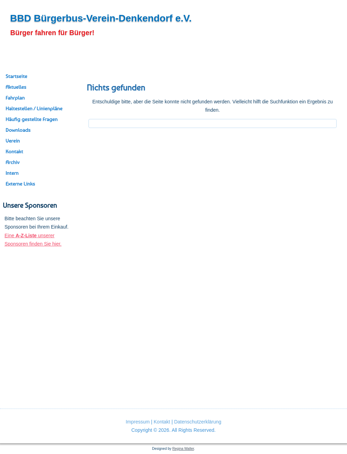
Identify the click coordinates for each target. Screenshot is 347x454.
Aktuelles (16, 87)
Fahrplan (15, 98)
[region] (39, 287)
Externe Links (20, 184)
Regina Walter (183, 449)
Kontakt (14, 151)
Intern (12, 173)
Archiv (12, 162)
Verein (13, 141)
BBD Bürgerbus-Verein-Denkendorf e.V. (101, 18)
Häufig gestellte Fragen (32, 119)
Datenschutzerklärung (197, 422)
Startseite (16, 76)
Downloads (18, 130)
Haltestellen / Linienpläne (34, 108)
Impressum (138, 422)
